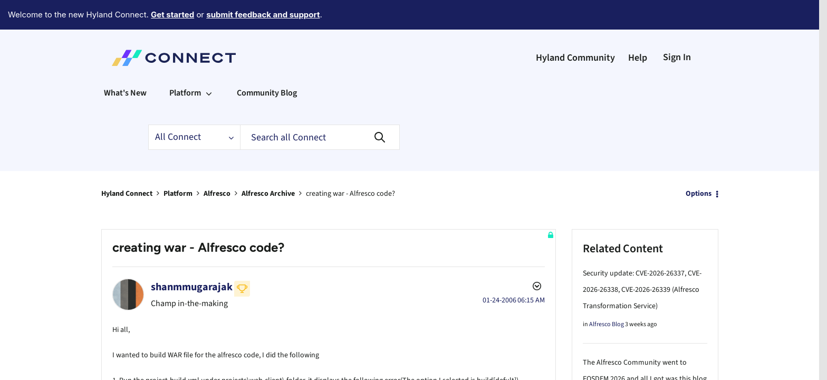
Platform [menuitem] (185, 64)
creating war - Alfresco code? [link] (350, 164)
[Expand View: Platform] (209, 63)
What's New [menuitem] (125, 64)
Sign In (677, 28)
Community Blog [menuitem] (267, 64)
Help (637, 28)
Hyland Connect (126, 164)
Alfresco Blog (606, 295)
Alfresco (217, 164)
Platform (178, 164)
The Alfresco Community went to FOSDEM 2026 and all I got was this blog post (645, 350)
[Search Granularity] (194, 108)
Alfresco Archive (268, 164)
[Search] (320, 108)
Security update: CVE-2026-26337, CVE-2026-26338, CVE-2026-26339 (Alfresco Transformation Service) (642, 260)
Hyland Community (575, 28)
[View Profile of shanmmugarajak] (192, 258)
